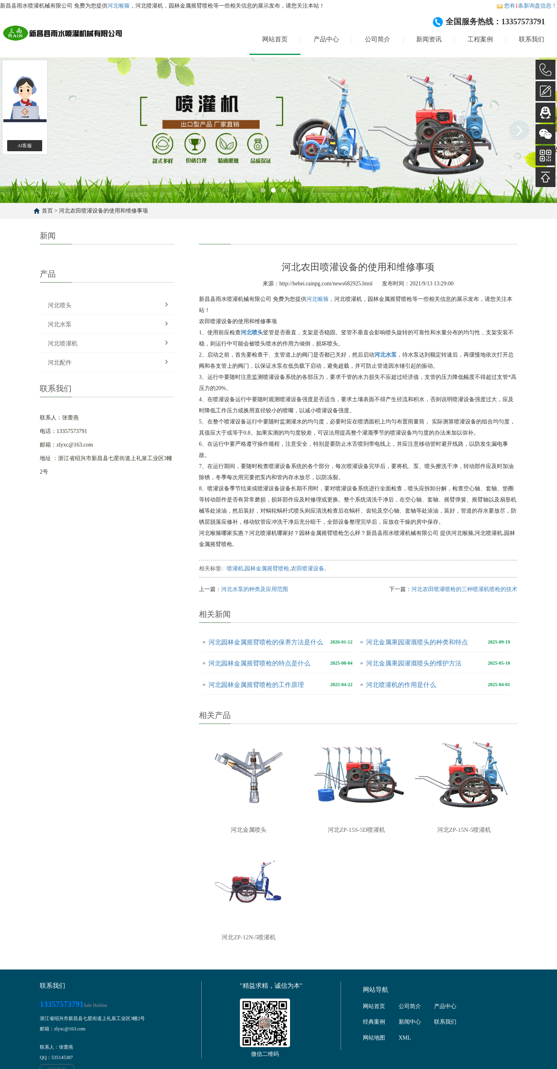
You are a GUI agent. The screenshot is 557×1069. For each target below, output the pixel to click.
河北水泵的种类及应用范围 (254, 589)
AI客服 (25, 145)
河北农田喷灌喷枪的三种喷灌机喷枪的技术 (464, 589)
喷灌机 (235, 569)
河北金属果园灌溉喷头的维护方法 (414, 663)
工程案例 (480, 39)
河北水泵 (60, 324)
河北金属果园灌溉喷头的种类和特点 (417, 642)
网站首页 (275, 39)
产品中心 (326, 39)
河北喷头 (60, 305)
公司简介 (377, 39)
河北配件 (60, 362)
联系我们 (531, 39)
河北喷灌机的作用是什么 (401, 684)
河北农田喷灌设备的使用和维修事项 (103, 211)
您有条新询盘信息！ (527, 6)
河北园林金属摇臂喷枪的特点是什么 (259, 663)
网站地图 (374, 1038)
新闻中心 (410, 1022)
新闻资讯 (429, 39)
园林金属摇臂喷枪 (267, 569)
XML (405, 1038)
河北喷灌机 (63, 343)
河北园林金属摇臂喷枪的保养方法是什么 (265, 642)
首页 (47, 211)
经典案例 (374, 1022)
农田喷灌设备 (307, 569)
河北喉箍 (118, 6)
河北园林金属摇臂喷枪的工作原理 (256, 684)
